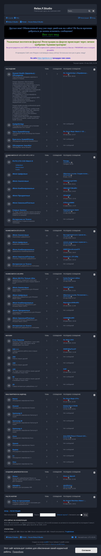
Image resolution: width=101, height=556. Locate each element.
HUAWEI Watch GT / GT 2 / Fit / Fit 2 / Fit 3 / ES (20, 156)
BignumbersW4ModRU (71, 302)
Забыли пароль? (62, 515)
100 (13, 369)
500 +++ (15, 349)
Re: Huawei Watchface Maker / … (74, 500)
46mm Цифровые (19, 174)
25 (13, 385)
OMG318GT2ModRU (70, 188)
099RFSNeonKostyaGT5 (71, 249)
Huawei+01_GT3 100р (70, 256)
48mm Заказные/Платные (23, 318)
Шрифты (16, 486)
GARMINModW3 (68, 318)
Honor (15, 399)
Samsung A (17, 429)
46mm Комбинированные (23, 188)
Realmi (15, 450)
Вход (6, 511)
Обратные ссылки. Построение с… (75, 295)
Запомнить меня (75, 515)
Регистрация (15, 511)
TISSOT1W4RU (68, 287)
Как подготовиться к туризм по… (75, 235)
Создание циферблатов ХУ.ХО (17, 472)
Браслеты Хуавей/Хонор (23, 139)
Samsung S (17, 413)
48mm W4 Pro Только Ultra (23, 278)
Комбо (18, 169)
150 (13, 363)
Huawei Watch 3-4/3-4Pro (14, 274)
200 (13, 357)
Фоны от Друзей (69, 476)
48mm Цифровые (19, 295)
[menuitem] (16, 18)
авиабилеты (67, 485)
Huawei (15, 406)
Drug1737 (66, 407)
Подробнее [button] (17, 552)
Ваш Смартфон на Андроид (16, 394)
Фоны (15, 476)
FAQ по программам (21, 501)
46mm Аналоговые (20, 181)
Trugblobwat (69, 531)
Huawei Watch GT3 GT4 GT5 (15, 230)
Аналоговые (20, 167)
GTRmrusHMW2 (68, 202)
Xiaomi (15, 443)
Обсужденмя (10, 69)
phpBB (46, 542)
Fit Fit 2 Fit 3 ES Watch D (22, 161)
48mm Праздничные (21, 310)
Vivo (14, 462)
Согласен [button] (86, 550)
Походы (66, 161)
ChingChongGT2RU (70, 181)
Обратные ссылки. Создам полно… (76, 173)
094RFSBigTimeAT (69, 349)
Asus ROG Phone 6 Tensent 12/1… (75, 436)
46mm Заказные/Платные (23, 203)
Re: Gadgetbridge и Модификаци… (75, 73)
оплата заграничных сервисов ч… (75, 242)
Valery (65, 74)
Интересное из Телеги (21, 219)
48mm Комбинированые (22, 303)
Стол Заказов (18, 340)
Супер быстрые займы (71, 278)
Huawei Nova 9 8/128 (70, 406)
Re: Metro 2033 (68, 340)
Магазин (9, 335)
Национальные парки (71, 210)
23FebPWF (67, 195)
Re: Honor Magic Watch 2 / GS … (74, 131)
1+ (13, 456)
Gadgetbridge (18, 124)
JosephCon (67, 162)
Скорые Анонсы (19, 210)
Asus (14, 436)
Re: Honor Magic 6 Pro (71, 398)
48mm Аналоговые (20, 287)
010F (65, 369)
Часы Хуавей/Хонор (21, 132)
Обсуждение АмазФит (21, 145)
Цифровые (19, 165)
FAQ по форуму (11, 496)
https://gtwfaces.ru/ (45, 58)
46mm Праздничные (21, 196)
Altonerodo (66, 175)
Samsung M (17, 421)
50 (13, 377)
